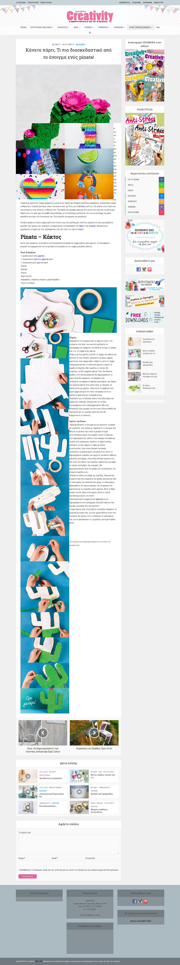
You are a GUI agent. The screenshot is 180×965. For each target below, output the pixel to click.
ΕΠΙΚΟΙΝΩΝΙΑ (147, 3)
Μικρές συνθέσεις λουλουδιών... (99, 810)
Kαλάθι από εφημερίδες (102, 793)
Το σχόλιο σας (24, 832)
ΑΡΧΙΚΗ (23, 27)
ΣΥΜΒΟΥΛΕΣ (103, 27)
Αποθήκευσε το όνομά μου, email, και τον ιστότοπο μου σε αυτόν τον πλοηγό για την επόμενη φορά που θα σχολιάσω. (69, 870)
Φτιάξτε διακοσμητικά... (149, 386)
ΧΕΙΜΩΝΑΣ (94, 791)
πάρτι (81, 226)
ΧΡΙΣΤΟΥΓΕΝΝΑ (44, 775)
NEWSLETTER (158, 3)
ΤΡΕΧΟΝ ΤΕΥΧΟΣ (33, 3)
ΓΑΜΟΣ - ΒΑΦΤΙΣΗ (97, 803)
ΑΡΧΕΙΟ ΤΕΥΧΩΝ (46, 3)
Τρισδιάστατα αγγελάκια (50, 778)
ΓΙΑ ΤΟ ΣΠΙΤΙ (43, 772)
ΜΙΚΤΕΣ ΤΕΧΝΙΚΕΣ (55, 787)
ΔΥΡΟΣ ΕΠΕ (38, 961)
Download (118, 27)
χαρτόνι (41, 256)
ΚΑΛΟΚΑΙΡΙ (80, 44)
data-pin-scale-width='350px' (140, 921)
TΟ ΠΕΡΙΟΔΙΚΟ (21, 3)
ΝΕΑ (158, 27)
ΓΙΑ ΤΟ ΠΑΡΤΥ (68, 44)
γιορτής (92, 226)
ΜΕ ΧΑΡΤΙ (56, 44)
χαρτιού (45, 259)
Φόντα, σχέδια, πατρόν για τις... (149, 352)
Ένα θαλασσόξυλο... (48, 806)
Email (55, 858)
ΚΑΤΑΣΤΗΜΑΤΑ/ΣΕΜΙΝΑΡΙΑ (139, 27)
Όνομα (21, 858)
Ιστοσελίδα (90, 858)
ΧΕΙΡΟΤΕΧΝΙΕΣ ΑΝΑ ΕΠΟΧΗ (41, 27)
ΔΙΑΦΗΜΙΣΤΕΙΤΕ (124, 3)
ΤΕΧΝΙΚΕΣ (88, 27)
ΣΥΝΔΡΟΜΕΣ (136, 3)
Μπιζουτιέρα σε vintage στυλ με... (150, 375)
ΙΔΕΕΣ (76, 27)
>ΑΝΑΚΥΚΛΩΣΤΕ (104, 787)
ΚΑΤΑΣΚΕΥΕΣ (63, 27)
